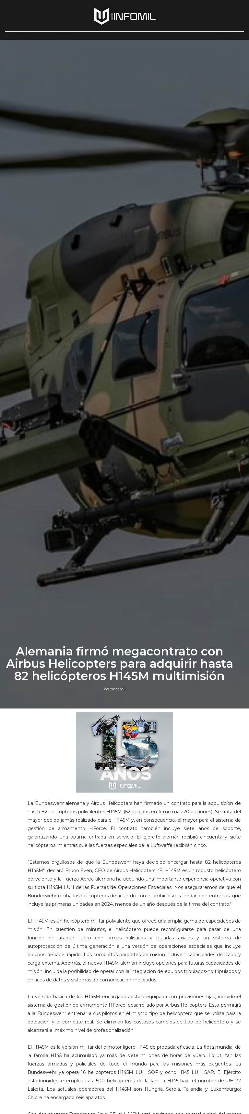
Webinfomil (114, 689)
